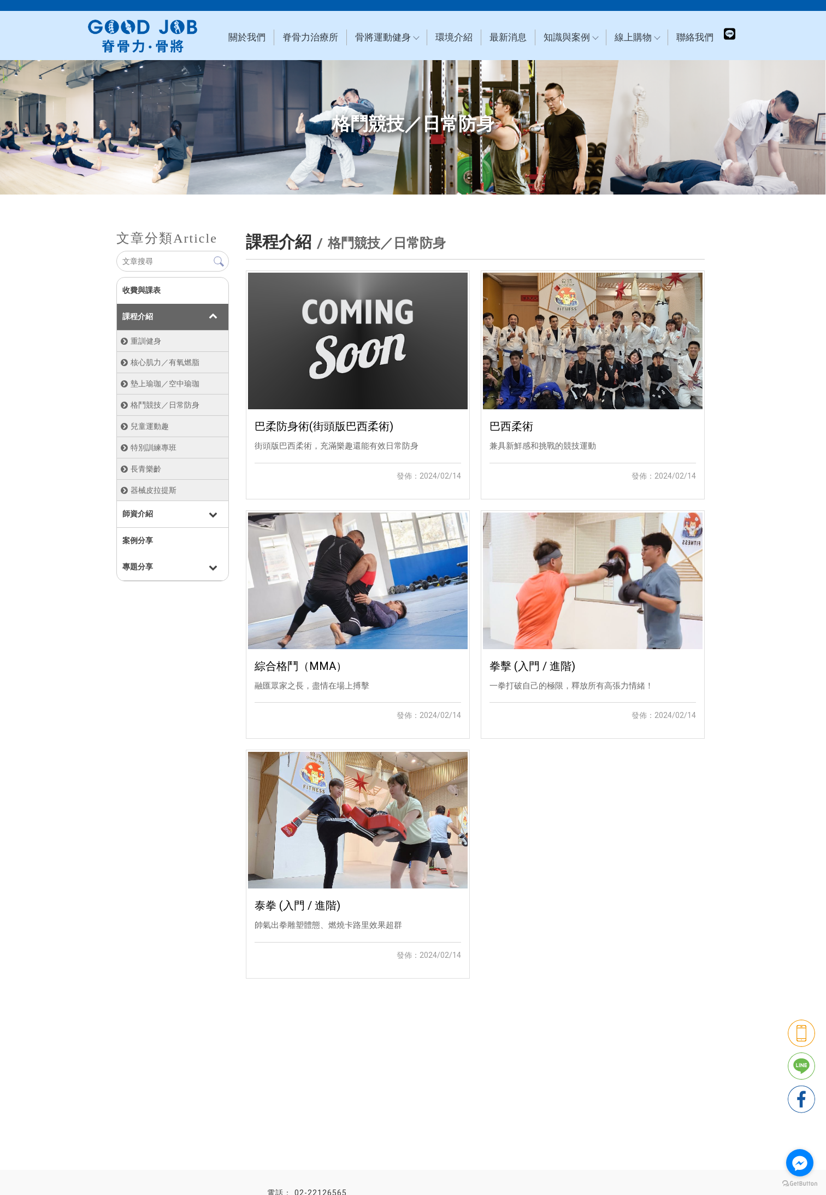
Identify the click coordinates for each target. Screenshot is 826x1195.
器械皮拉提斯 (153, 490)
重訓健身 (146, 341)
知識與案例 (571, 37)
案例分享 (137, 540)
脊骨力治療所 (310, 37)
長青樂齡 (146, 469)
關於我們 (247, 37)
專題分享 (137, 566)
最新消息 (508, 37)
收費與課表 (141, 290)
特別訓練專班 (153, 447)
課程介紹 (137, 316)
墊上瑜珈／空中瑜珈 (165, 383)
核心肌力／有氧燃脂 (165, 362)
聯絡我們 (694, 37)
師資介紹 (137, 513)
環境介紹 (454, 37)
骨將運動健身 (386, 37)
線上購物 (637, 37)
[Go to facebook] (799, 1162)
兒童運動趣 (150, 426)
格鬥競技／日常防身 (165, 405)
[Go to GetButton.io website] (799, 1183)
